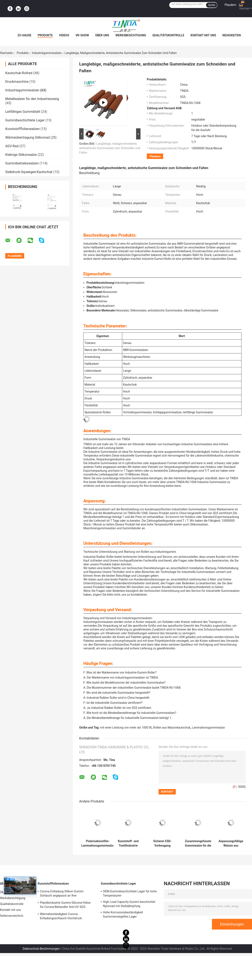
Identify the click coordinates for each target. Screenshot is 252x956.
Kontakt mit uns (203, 35)
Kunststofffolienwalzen (22, 129)
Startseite (6, 53)
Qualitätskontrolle (168, 35)
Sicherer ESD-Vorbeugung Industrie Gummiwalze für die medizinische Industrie (162, 843)
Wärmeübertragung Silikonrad (27, 137)
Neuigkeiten (231, 35)
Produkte (45, 35)
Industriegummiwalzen (47, 53)
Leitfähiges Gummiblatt (22, 112)
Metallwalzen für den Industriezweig (32, 99)
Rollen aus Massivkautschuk (171, 727)
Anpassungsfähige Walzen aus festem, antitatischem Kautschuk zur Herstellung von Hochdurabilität (231, 843)
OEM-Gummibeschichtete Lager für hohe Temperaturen (130, 893)
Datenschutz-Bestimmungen (41, 948)
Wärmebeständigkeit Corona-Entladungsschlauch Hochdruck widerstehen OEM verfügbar (61, 916)
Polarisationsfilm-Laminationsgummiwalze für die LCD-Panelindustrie (97, 843)
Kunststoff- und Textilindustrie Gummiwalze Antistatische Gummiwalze (128, 843)
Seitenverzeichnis (11, 915)
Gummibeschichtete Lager (25, 120)
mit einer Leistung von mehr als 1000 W (126, 727)
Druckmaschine (17, 82)
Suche (211, 5)
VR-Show (82, 35)
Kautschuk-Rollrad (18, 73)
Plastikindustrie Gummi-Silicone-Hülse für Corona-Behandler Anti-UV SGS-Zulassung (65, 905)
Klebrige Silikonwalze (21, 155)
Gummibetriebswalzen (22, 163)
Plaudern (230, 5)
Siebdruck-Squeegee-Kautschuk (28, 172)
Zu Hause (24, 35)
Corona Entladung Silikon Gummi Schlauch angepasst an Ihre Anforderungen (62, 894)
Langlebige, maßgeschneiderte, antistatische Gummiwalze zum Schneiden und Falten (109, 148)
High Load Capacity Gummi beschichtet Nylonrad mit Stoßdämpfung (129, 904)
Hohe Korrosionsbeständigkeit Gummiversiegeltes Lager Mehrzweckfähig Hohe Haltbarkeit (125, 915)
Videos (64, 35)
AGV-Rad (11, 146)
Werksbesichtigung (131, 35)
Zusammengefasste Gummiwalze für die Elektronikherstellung (198, 843)
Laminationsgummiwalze (208, 727)
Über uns (102, 35)
